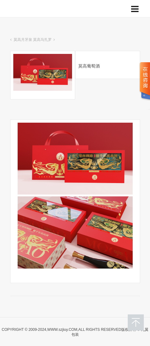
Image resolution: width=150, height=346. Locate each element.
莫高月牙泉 (23, 39)
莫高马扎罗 (42, 39)
